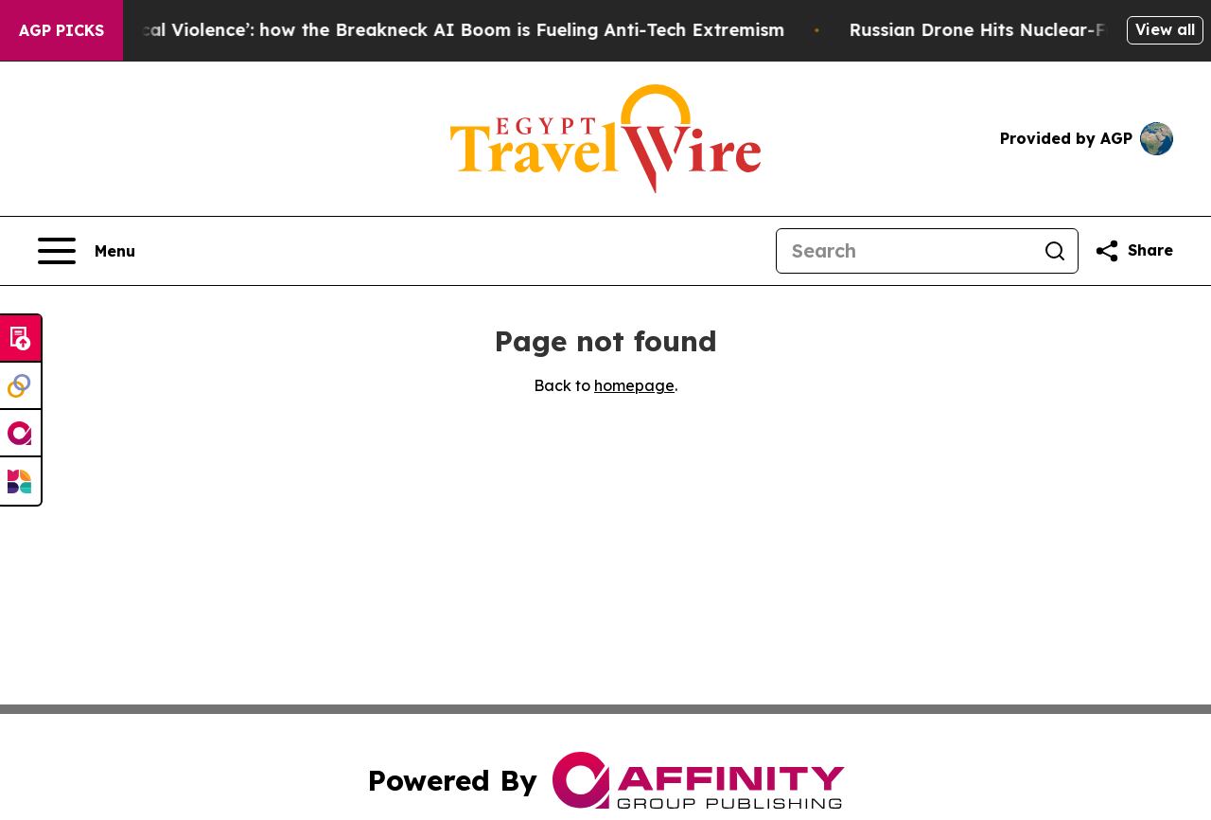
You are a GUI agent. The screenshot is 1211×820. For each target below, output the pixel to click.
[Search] (904, 251)
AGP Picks (61, 30)
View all (1165, 29)
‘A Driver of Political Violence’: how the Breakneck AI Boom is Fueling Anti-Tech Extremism (402, 30)
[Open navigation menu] (86, 251)
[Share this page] (1133, 251)
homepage (634, 385)
